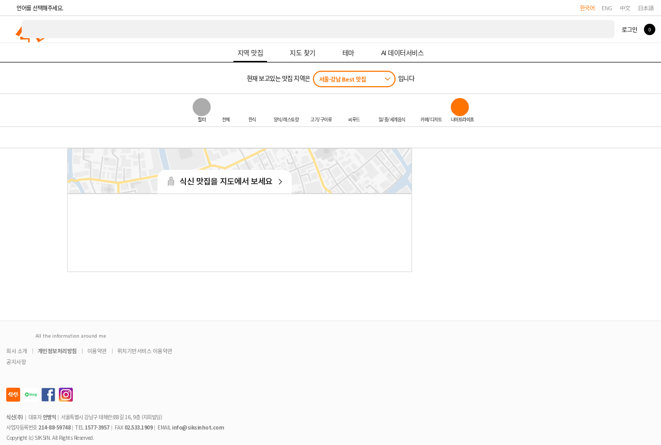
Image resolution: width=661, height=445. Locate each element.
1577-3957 (97, 427)
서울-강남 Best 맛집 (342, 79)
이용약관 (97, 351)
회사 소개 (16, 351)
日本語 (646, 8)
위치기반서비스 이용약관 (144, 351)
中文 (625, 8)
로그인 (629, 29)
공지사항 (16, 361)
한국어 (587, 8)
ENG (607, 8)
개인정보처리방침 (57, 351)
